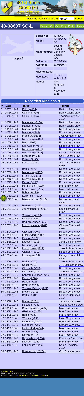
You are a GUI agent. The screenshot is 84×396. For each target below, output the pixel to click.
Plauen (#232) (30, 301)
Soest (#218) (29, 264)
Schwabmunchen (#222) (36, 274)
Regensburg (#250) (33, 338)
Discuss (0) (46, 26)
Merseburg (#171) (32, 149)
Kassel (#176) (30, 162)
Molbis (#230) (30, 291)
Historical (36, 375)
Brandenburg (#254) (33, 351)
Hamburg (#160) (31, 125)
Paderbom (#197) (32, 205)
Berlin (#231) (29, 295)
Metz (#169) (29, 142)
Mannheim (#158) (32, 122)
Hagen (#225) (30, 281)
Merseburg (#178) (32, 172)
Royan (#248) (30, 331)
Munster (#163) (31, 132)
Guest (41, 18)
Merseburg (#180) (32, 179)
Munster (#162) (31, 129)
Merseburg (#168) (32, 139)
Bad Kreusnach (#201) (35, 221)
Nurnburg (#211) (31, 245)
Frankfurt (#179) (31, 175)
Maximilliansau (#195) (34, 199)
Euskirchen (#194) (32, 195)
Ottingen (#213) (31, 251)
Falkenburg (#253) (32, 344)
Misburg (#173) (31, 155)
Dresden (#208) (31, 241)
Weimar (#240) (30, 318)
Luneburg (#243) (31, 324)
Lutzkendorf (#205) (33, 235)
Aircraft (21, 375)
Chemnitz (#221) (31, 271)
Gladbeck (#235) (31, 311)
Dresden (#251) (31, 341)
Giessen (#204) (31, 231)
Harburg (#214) (31, 255)
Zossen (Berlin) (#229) (35, 288)
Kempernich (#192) (33, 189)
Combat (28, 375)
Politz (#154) (29, 109)
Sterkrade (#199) (32, 215)
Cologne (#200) (31, 218)
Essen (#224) (30, 278)
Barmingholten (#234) (34, 308)
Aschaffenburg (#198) (34, 208)
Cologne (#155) (31, 112)
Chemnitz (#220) (31, 268)
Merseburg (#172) (32, 152)
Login (80, 18)
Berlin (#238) (29, 314)
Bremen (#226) (31, 284)
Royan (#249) (30, 334)
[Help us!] (18, 58)
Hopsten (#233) (31, 304)
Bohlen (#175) (30, 159)
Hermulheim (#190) (33, 185)
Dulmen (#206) (30, 238)
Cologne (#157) (31, 115)
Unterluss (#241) (31, 321)
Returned (44, 375)
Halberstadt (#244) (33, 328)
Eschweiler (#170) (32, 145)
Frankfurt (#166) (31, 135)
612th (16, 375)
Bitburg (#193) (30, 192)
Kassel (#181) (30, 182)
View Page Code (64, 26)
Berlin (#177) (29, 168)
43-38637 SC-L (8, 371)
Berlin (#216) (29, 261)
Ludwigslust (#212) (33, 248)
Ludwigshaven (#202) (34, 225)
